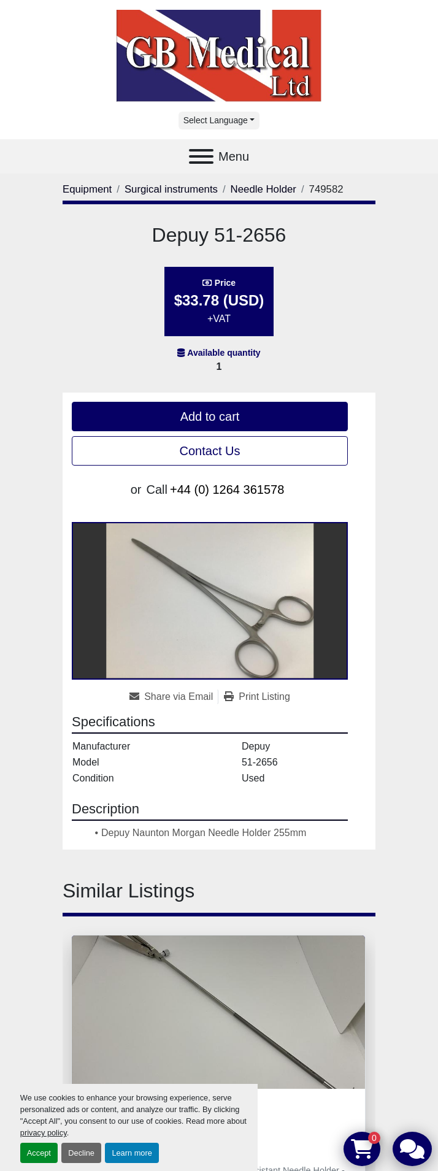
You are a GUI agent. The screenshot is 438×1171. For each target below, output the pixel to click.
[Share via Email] (173, 697)
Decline (81, 1153)
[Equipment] (87, 189)
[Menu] (201, 156)
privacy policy (43, 1132)
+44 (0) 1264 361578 (227, 489)
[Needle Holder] (263, 189)
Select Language (215, 120)
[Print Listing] (257, 697)
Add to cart (210, 416)
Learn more (132, 1153)
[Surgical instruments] (171, 189)
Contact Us (210, 451)
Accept (39, 1153)
